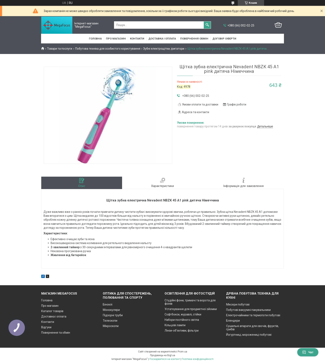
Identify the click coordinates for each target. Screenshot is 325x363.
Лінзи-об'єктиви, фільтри (182, 330)
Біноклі (107, 304)
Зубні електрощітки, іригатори (163, 48)
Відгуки (46, 327)
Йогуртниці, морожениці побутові (249, 334)
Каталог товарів (52, 311)
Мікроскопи (111, 326)
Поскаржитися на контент (164, 359)
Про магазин (116, 38)
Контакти (137, 38)
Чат (307, 352)
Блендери (233, 320)
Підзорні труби (113, 315)
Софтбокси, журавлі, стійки (183, 314)
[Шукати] (207, 25)
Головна (95, 38)
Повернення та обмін (55, 332)
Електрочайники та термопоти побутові (253, 315)
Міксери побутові (238, 304)
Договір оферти (224, 38)
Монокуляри (111, 309)
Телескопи (110, 320)
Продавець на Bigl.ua (162, 355)
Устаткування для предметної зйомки (191, 309)
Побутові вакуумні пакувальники (248, 309)
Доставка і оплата (162, 38)
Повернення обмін (194, 38)
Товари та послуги (59, 48)
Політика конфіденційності (197, 359)
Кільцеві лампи (175, 325)
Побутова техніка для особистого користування (107, 48)
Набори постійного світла (182, 319)
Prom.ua (182, 351)
